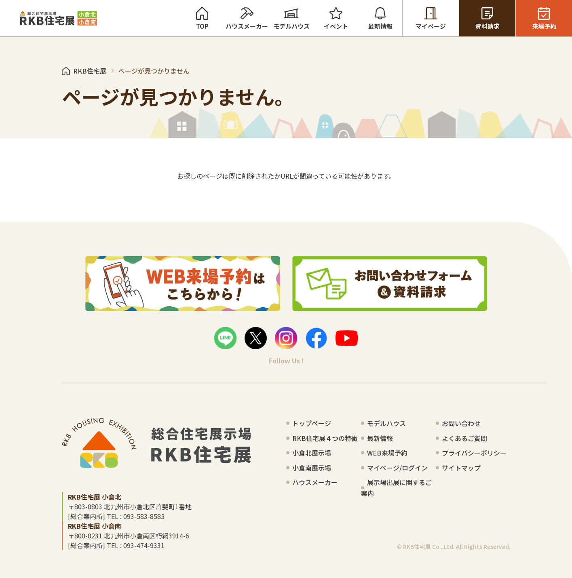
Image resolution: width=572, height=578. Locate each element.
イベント (336, 18)
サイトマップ (461, 468)
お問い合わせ (461, 423)
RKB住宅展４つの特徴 (325, 438)
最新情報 (380, 18)
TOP (202, 18)
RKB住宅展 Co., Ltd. (429, 546)
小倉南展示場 (311, 468)
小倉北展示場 (311, 453)
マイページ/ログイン (397, 468)
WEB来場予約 (387, 453)
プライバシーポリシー (474, 453)
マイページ (431, 18)
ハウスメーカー (247, 18)
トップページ (311, 423)
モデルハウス (291, 18)
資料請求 (487, 18)
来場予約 (544, 18)
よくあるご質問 (464, 438)
